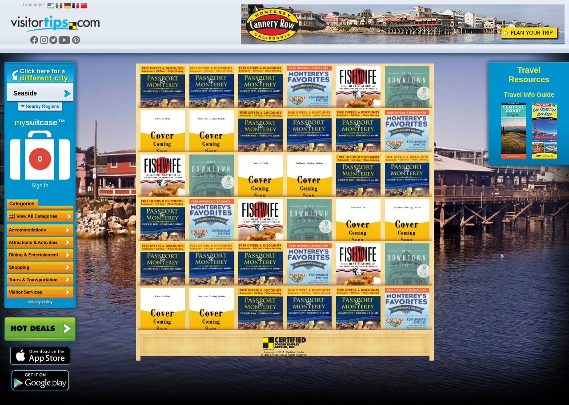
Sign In (40, 186)
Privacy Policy (40, 302)
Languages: (34, 4)
